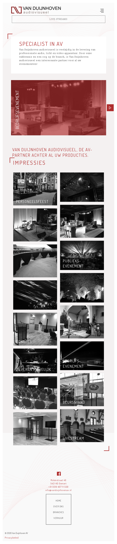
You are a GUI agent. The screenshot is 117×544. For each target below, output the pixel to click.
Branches (58, 512)
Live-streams (58, 19)
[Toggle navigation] (102, 11)
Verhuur (58, 518)
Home (58, 500)
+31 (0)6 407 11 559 (58, 486)
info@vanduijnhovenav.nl (58, 490)
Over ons (58, 506)
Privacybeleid (12, 537)
